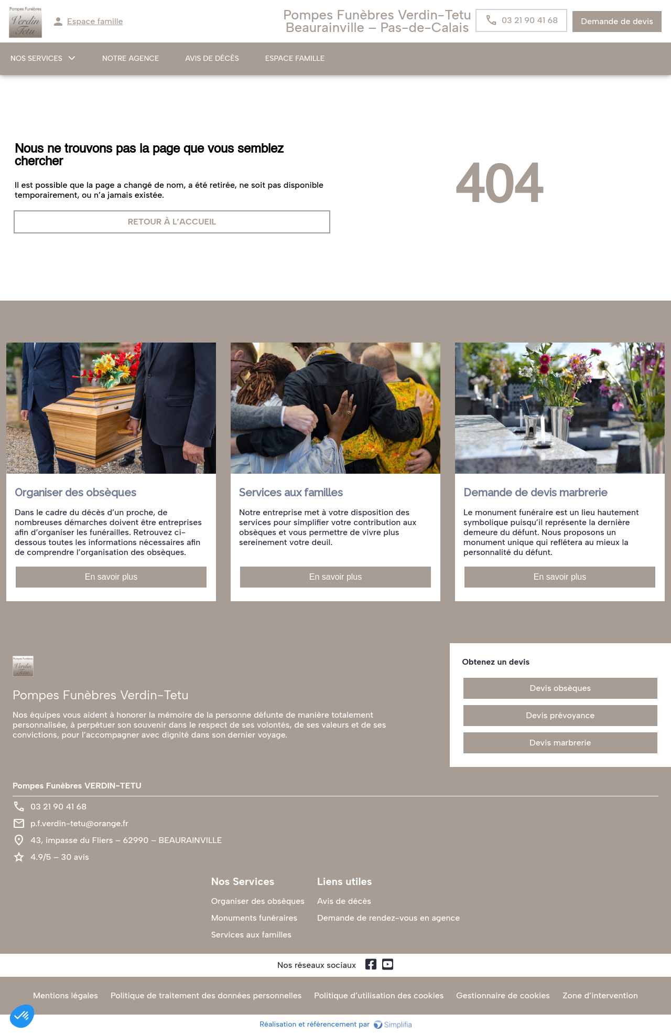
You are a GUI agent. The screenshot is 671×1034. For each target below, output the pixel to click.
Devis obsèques (560, 688)
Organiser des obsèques (258, 901)
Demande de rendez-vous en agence (388, 918)
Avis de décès (212, 58)
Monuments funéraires (254, 918)
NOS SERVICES (36, 58)
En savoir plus (111, 576)
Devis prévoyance (560, 715)
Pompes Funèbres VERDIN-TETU (77, 786)
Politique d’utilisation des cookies (378, 995)
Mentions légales (65, 995)
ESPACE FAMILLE (294, 58)
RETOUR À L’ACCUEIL (172, 222)
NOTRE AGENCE (130, 58)
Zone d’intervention (600, 995)
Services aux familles (251, 935)
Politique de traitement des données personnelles (206, 995)
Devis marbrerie (560, 743)
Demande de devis (617, 21)
